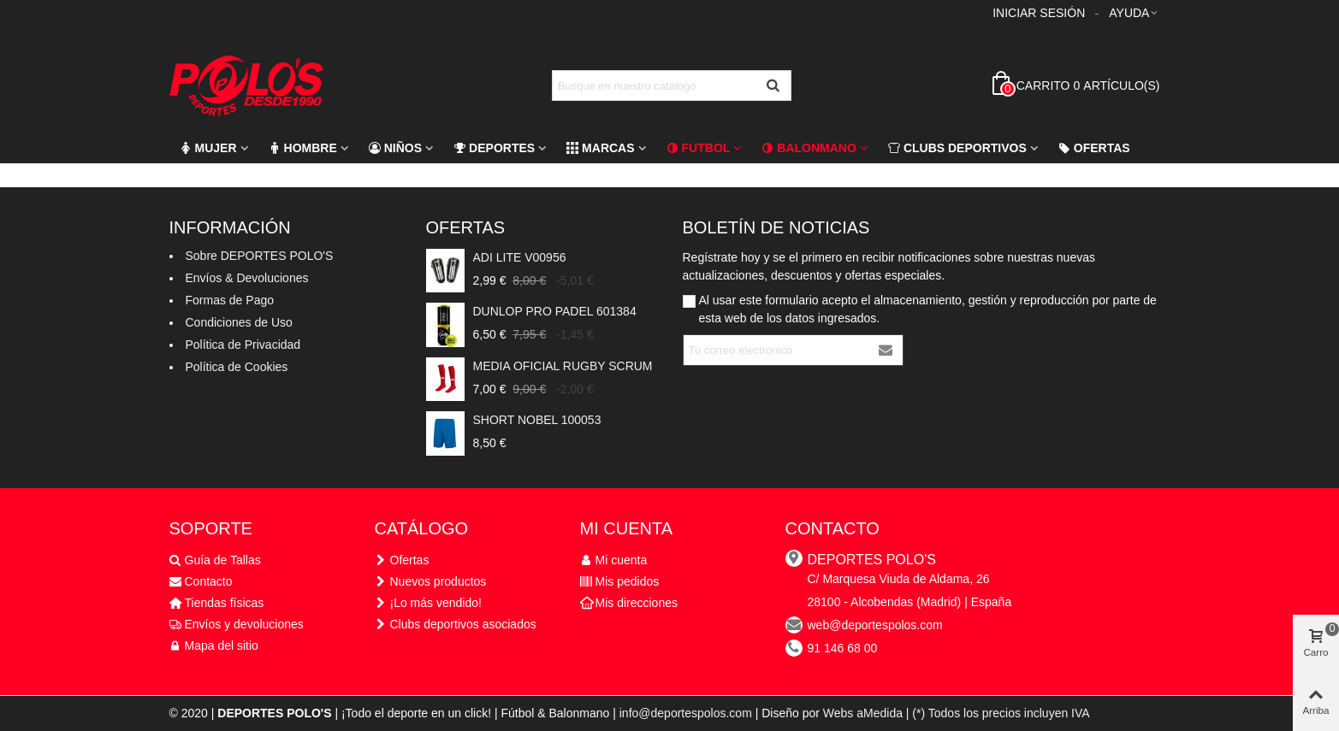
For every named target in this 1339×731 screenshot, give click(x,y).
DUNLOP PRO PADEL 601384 (555, 311)
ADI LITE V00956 (519, 257)
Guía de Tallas (215, 560)
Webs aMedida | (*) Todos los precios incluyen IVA (956, 713)
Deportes (494, 148)
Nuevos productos (431, 582)
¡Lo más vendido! (428, 603)
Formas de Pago (230, 300)
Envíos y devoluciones (236, 625)
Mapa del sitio (213, 646)
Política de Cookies (237, 367)
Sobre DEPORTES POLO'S (260, 255)
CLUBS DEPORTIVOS (957, 148)
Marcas (600, 148)
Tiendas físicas (216, 603)
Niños (395, 148)
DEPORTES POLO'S (872, 559)
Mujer (208, 148)
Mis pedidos (620, 582)
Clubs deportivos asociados (455, 625)
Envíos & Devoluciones (247, 278)
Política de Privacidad (243, 344)
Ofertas (1094, 148)
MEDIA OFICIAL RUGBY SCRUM (563, 366)
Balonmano (808, 148)
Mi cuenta (614, 560)
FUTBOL (699, 148)
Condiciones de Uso (239, 322)
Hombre (303, 148)
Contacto (201, 582)
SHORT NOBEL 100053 (537, 420)
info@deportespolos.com (685, 713)
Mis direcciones (629, 603)
